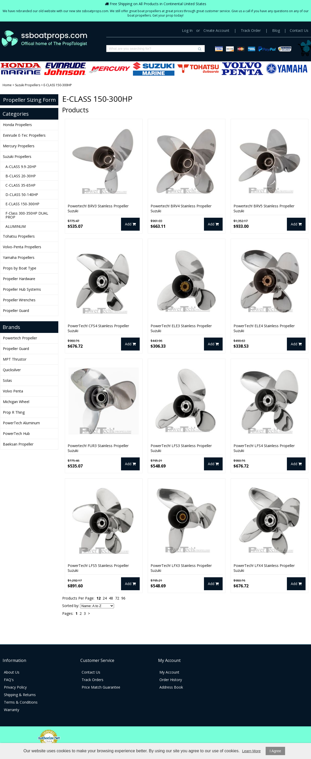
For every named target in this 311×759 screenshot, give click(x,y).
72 (117, 598)
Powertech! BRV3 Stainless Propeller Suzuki (98, 208)
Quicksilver (12, 369)
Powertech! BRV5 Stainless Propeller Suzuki (264, 208)
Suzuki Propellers (153, 68)
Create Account (216, 30)
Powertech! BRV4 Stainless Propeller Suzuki (181, 208)
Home (7, 85)
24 (105, 598)
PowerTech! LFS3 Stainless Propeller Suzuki (181, 448)
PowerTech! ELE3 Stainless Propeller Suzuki (181, 328)
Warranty (11, 709)
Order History (170, 679)
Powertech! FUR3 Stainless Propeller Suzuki (98, 448)
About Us (11, 672)
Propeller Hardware (19, 278)
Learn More (251, 751)
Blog (276, 30)
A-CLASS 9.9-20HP (20, 166)
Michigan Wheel (16, 401)
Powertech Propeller (20, 337)
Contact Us (299, 30)
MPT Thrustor (14, 359)
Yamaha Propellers (286, 68)
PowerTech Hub (16, 433)
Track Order (251, 30)
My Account (169, 672)
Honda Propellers (20, 68)
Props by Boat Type (19, 268)
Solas (7, 380)
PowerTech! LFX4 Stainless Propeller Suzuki (264, 568)
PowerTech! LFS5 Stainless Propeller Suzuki (98, 568)
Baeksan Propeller (18, 444)
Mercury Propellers (109, 68)
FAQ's (9, 679)
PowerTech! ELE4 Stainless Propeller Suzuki (264, 328)
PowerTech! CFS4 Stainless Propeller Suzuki (98, 328)
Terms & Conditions (21, 702)
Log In (187, 30)
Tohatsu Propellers (198, 68)
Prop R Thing (14, 412)
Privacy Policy (15, 687)
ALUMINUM (15, 226)
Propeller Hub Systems (22, 289)
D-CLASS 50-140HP (21, 194)
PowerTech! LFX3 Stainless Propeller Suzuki (181, 568)
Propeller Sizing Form (29, 99)
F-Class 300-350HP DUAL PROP (26, 215)
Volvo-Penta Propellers (242, 68)
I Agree (275, 751)
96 (123, 598)
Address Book (171, 687)
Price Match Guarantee (101, 687)
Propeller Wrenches (19, 299)
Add (130, 224)
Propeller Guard (16, 310)
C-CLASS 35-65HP (20, 185)
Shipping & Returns (20, 694)
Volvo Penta (13, 391)
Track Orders (92, 679)
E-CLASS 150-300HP (22, 203)
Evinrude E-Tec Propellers (65, 68)
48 (111, 598)
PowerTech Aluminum (21, 422)
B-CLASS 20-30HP (20, 175)
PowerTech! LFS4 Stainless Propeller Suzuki (264, 448)
